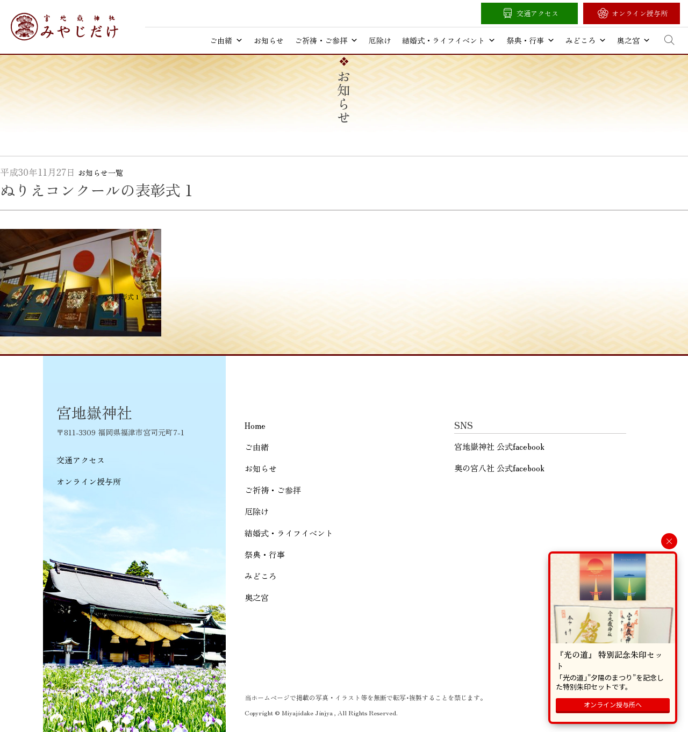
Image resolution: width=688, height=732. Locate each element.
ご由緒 (226, 40)
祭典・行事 (530, 40)
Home (255, 425)
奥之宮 (633, 40)
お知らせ (269, 40)
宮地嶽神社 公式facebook (499, 446)
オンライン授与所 (640, 13)
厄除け (380, 40)
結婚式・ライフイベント (449, 40)
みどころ (585, 40)
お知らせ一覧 (100, 172)
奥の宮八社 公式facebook (499, 467)
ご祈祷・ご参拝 (326, 40)
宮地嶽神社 (64, 26)
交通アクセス (537, 13)
